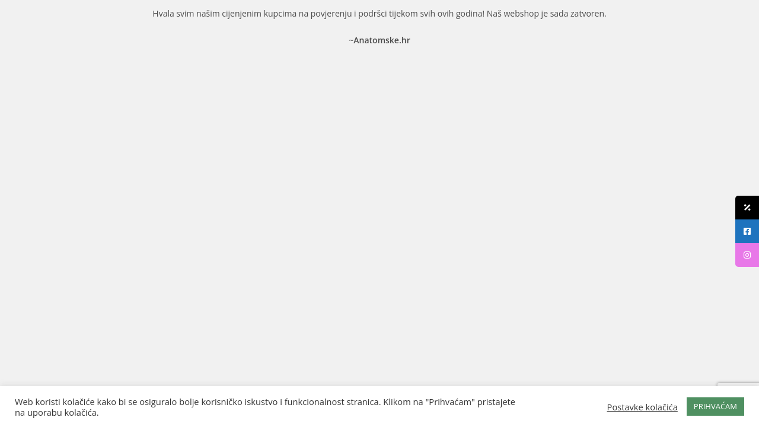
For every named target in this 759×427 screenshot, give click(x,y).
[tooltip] (747, 207)
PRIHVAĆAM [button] (715, 406)
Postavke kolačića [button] (642, 406)
